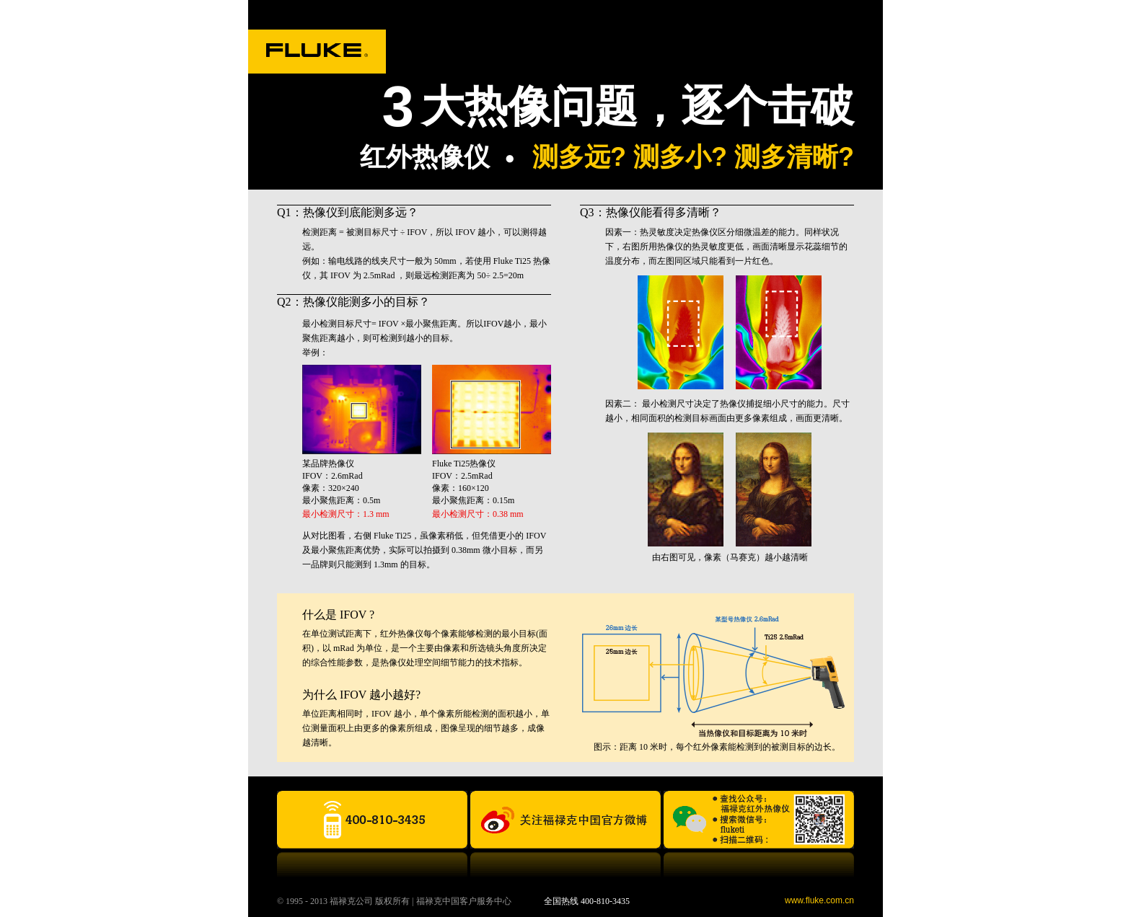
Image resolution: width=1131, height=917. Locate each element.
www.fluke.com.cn (819, 900)
